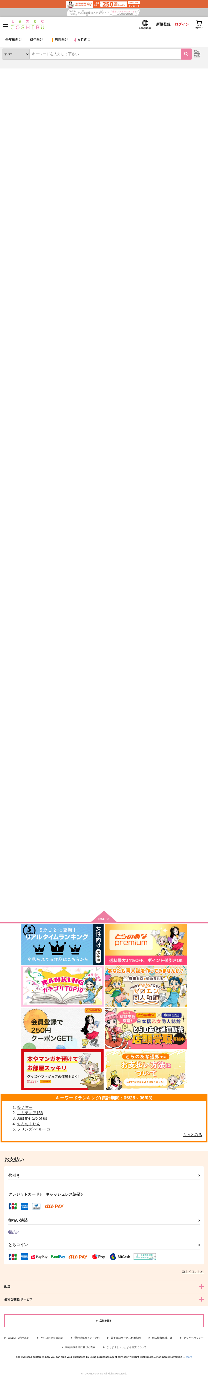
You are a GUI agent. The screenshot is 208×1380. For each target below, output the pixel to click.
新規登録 (161, 24)
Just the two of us (32, 1118)
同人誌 (32, 71)
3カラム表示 (181, 143)
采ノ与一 (24, 1107)
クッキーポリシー (194, 1337)
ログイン (180, 24)
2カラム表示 (191, 143)
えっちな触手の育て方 (159, 428)
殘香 (75, 428)
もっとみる (192, 1134)
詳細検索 (197, 53)
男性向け (60, 40)
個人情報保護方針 (162, 1337)
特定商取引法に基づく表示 (80, 1347)
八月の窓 (9, 592)
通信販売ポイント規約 (86, 1337)
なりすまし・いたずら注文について (127, 1347)
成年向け (36, 40)
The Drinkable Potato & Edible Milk (171, 264)
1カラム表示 (201, 143)
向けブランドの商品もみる (104, 838)
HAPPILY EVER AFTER (21, 428)
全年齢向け (14, 40)
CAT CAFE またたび (88, 264)
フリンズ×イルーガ (33, 1129)
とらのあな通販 (13, 71)
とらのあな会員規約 (52, 1337)
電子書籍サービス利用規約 (126, 1337)
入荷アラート (16, 80)
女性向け (83, 40)
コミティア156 (30, 1113)
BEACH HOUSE (15, 264)
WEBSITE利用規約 (18, 1337)
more (189, 1357)
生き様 (77, 756)
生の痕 (7, 756)
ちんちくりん (28, 1124)
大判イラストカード (157, 592)
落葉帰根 (79, 592)
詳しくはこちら (193, 1271)
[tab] (53, 130)
